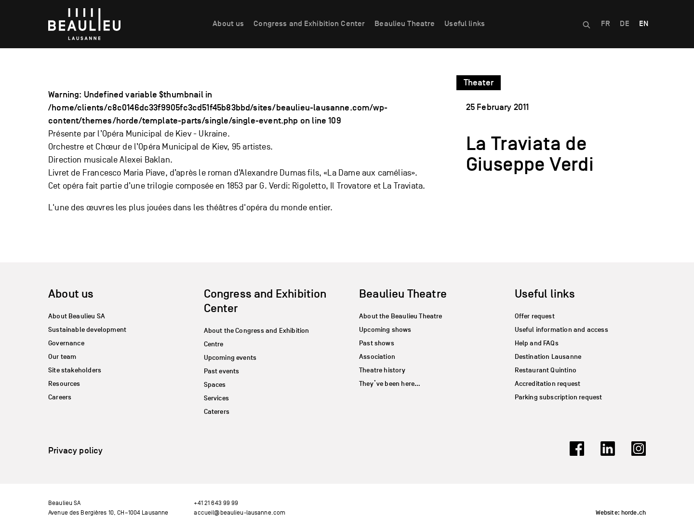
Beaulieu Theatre (404, 23)
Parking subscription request (558, 397)
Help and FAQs (537, 343)
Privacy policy (75, 450)
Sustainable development (87, 330)
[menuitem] (605, 24)
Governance (66, 343)
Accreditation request (548, 384)
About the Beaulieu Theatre (400, 316)
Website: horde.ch (621, 513)
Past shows (376, 343)
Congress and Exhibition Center (309, 23)
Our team (62, 357)
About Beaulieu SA (76, 316)
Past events (222, 371)
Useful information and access (561, 330)
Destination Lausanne (548, 357)
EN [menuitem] (643, 23)
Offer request (535, 316)
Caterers (216, 412)
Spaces (215, 385)
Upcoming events (230, 358)
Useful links (464, 23)
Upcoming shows (385, 330)
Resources (64, 384)
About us (228, 23)
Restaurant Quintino (545, 370)
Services (216, 398)
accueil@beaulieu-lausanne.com (239, 512)
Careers (59, 397)
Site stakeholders (74, 370)
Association (377, 357)
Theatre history (382, 370)
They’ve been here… (389, 384)
